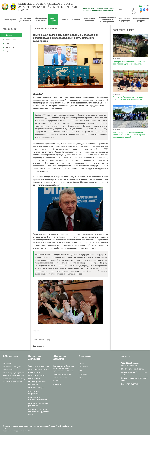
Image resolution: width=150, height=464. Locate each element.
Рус (140, 5)
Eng (144, 5)
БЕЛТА (30, 431)
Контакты (76, 19)
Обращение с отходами (36, 388)
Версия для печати (38, 340)
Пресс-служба (53, 19)
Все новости (38, 346)
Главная (36, 28)
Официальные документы (41, 19)
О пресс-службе (11, 40)
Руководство (7, 363)
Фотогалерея (10, 47)
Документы (57, 384)
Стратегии (56, 380)
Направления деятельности (25, 19)
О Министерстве (9, 19)
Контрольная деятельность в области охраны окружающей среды (38, 411)
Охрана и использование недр (38, 366)
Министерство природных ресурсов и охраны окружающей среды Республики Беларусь (47, 7)
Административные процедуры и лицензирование (107, 19)
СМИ (7, 43)
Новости (9, 35)
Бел (147, 5)
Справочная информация (124, 19)
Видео (8, 51)
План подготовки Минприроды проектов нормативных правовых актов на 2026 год (63, 368)
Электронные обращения (89, 19)
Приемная (64, 19)
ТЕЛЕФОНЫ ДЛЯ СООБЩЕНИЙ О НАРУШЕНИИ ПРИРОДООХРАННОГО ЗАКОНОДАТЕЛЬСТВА (98, 9)
